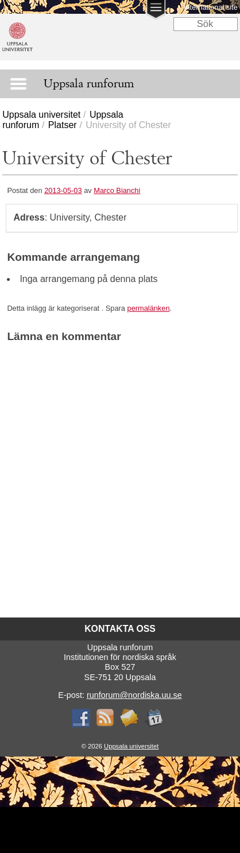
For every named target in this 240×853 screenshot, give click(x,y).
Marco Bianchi (117, 190)
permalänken (148, 308)
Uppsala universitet (41, 114)
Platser (62, 125)
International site (211, 7)
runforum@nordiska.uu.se (134, 695)
